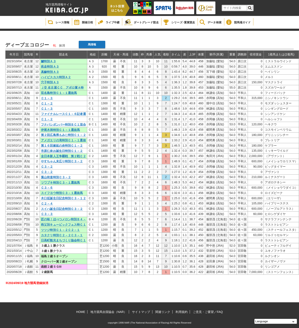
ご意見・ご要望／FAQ (208, 312)
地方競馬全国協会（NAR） (108, 312)
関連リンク (162, 312)
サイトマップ (141, 312)
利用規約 (181, 312)
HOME (80, 312)
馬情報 (92, 44)
